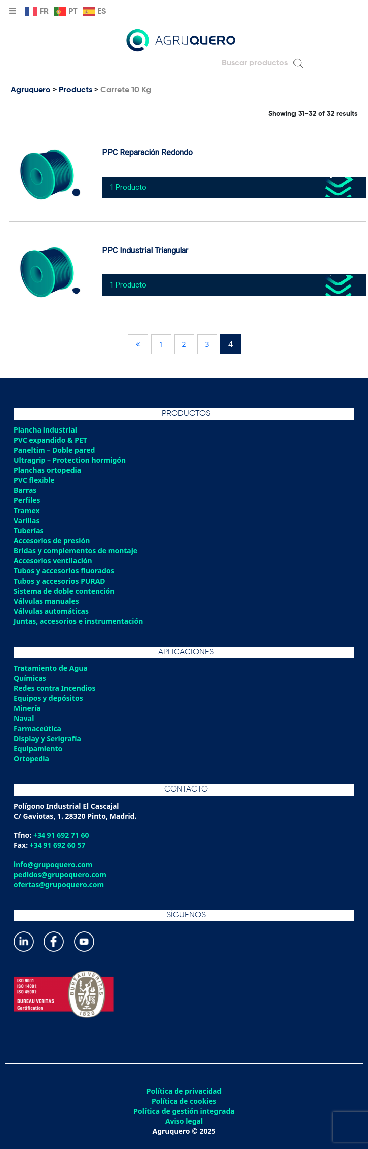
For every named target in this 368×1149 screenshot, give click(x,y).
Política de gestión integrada (183, 1111)
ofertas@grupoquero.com (59, 884)
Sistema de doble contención (64, 591)
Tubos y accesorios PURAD (59, 581)
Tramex (27, 510)
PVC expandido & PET (50, 440)
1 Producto (128, 187)
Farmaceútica (37, 728)
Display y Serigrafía (47, 738)
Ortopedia (31, 758)
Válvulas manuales (46, 601)
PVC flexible (34, 480)
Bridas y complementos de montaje (75, 550)
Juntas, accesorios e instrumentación (78, 621)
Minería (27, 708)
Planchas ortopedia (47, 470)
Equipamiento (38, 748)
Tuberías (29, 530)
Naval (24, 718)
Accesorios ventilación (53, 560)
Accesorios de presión (52, 540)
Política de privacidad (184, 1091)
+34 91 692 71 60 (61, 835)
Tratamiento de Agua (51, 668)
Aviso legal (184, 1121)
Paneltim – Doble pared (54, 450)
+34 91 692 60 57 (58, 845)
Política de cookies (184, 1101)
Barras (25, 490)
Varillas (26, 520)
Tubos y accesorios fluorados (64, 571)
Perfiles (27, 500)
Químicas (30, 678)
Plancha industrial (45, 430)
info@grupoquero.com (53, 864)
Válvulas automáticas (51, 611)
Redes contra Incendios (55, 688)
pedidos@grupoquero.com (60, 874)
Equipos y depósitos (48, 698)
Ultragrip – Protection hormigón (70, 460)
